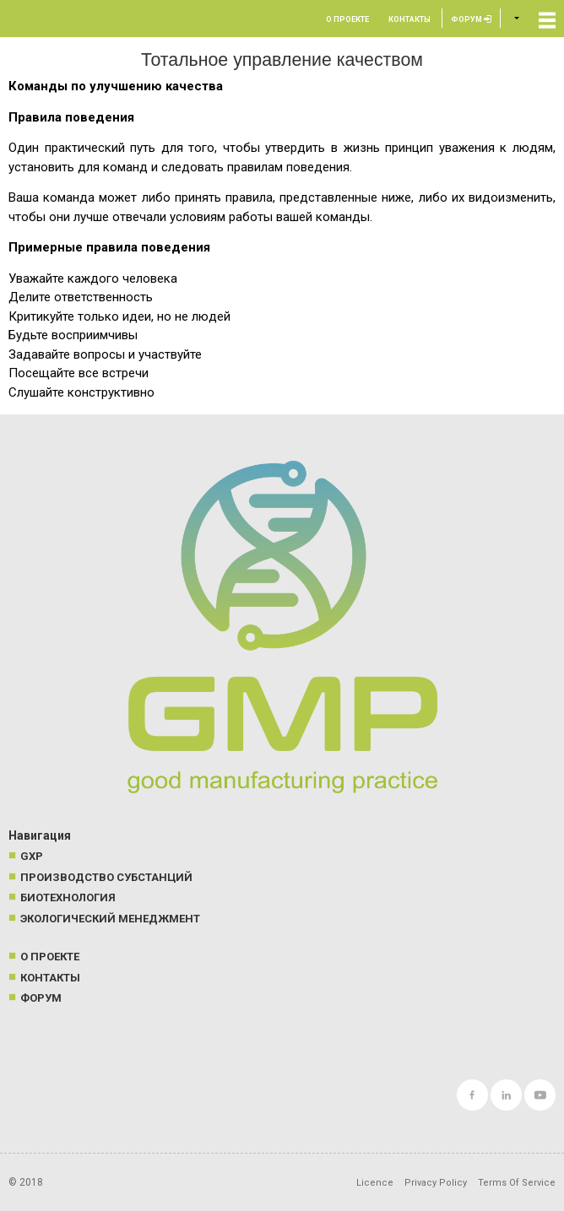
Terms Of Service (517, 1182)
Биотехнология (68, 897)
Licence (374, 1182)
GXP (31, 856)
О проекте (347, 19)
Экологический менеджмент (110, 918)
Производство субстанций (106, 877)
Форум (471, 19)
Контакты (409, 19)
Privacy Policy (435, 1182)
